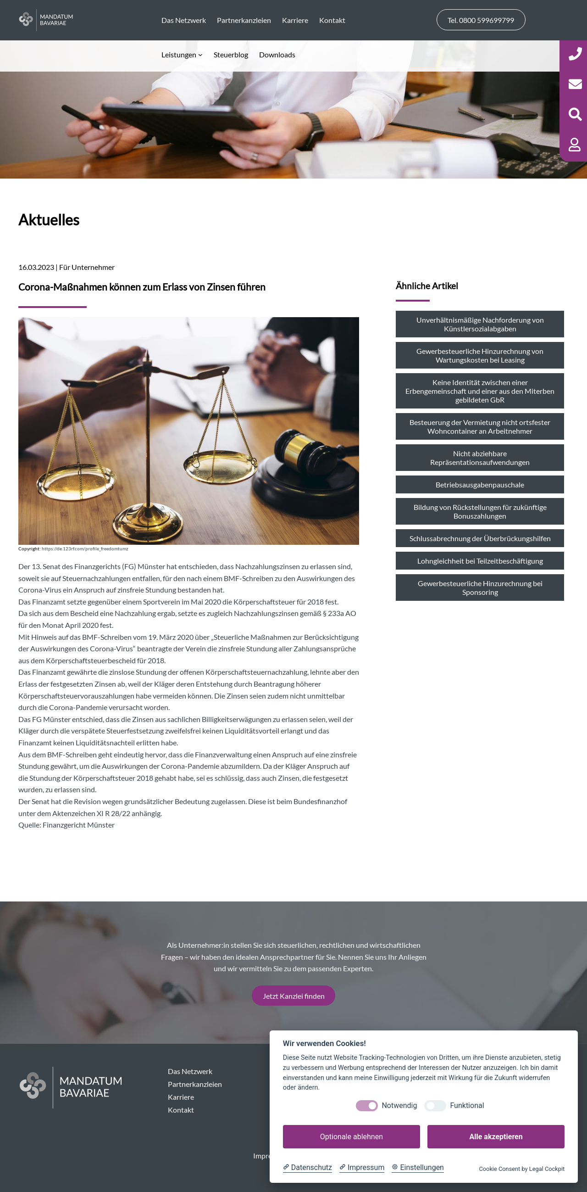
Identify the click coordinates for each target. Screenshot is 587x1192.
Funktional (467, 1105)
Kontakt (181, 1109)
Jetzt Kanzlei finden (294, 995)
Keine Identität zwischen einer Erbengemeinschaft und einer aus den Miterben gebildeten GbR (479, 391)
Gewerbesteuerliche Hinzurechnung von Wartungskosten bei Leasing (479, 355)
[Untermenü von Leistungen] (182, 54)
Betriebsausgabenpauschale (480, 484)
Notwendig (399, 1105)
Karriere (181, 1096)
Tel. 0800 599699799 (481, 20)
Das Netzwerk (190, 1071)
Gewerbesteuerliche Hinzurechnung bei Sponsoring (480, 587)
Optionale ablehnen (351, 1136)
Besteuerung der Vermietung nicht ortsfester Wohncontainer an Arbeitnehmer (480, 426)
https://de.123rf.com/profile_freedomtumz (85, 548)
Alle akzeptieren (495, 1136)
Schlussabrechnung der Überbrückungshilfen (480, 538)
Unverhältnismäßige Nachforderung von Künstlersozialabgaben (480, 324)
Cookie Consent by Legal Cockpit (522, 1168)
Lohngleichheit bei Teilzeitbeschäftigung (480, 560)
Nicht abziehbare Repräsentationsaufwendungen (480, 457)
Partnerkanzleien (195, 1084)
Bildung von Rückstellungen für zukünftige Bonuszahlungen (480, 511)
